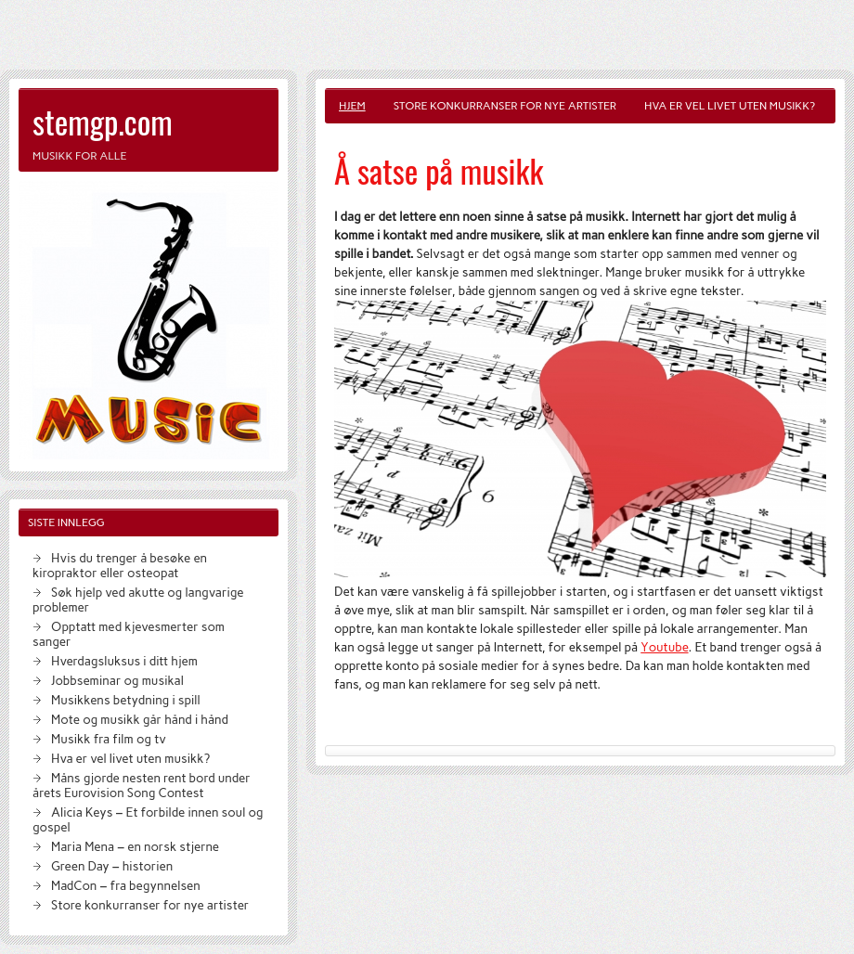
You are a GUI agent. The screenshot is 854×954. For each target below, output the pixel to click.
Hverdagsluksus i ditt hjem (124, 660)
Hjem (352, 105)
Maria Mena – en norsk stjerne (135, 846)
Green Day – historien (112, 865)
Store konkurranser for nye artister (505, 105)
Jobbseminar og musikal (117, 680)
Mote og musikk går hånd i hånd (139, 719)
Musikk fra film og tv (108, 738)
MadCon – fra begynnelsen (126, 885)
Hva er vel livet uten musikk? (729, 105)
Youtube (664, 646)
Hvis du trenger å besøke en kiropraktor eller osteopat (119, 565)
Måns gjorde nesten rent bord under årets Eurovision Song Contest (141, 785)
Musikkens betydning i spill (126, 699)
